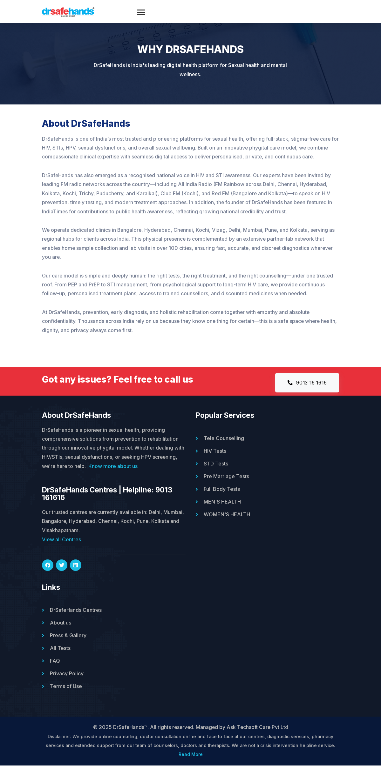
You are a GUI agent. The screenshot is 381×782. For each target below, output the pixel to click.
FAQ (55, 677)
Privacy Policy (67, 690)
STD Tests (216, 479)
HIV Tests (215, 467)
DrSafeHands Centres (76, 626)
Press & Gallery (68, 652)
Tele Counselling (224, 454)
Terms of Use (66, 702)
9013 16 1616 (305, 398)
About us (60, 639)
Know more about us (141, 482)
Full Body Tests (222, 505)
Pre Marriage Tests (226, 492)
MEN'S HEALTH (222, 517)
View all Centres (61, 556)
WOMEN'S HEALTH (227, 530)
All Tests (60, 664)
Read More (191, 771)
